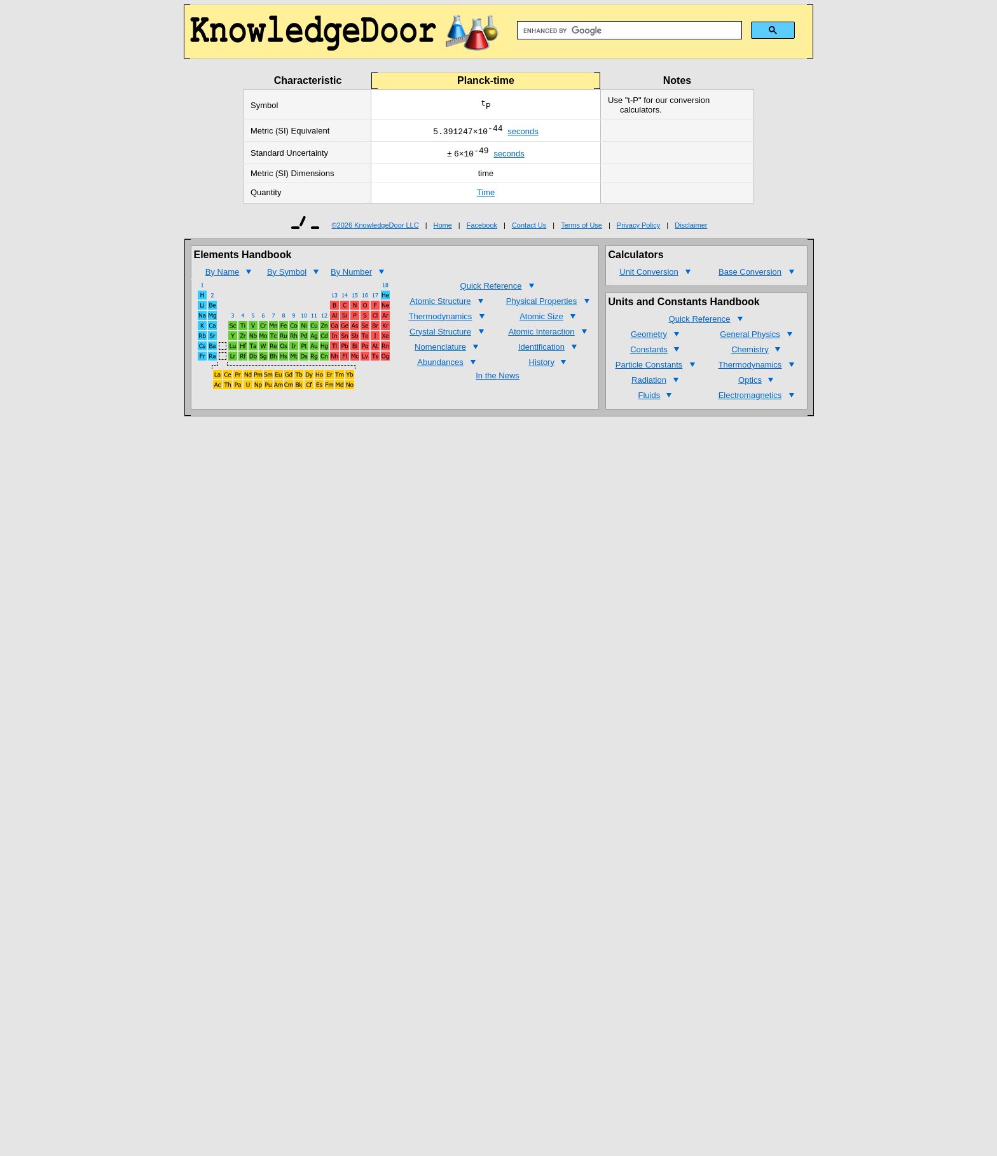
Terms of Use (581, 229)
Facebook (482, 229)
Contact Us (529, 229)
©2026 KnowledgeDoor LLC (375, 229)
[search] (628, 30)
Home (443, 229)
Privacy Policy (638, 229)
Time (486, 196)
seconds (522, 133)
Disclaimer (691, 229)
